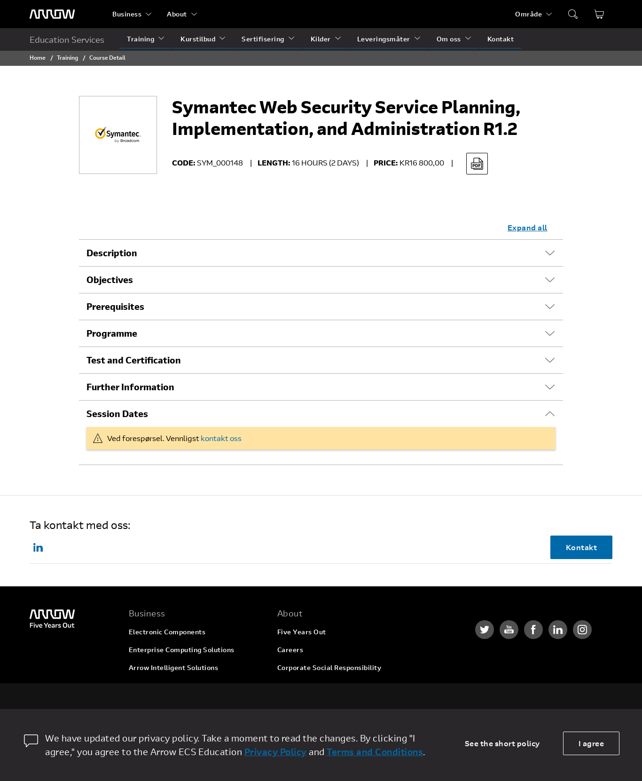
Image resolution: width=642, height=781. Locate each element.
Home (38, 57)
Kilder (321, 38)
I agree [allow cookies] (591, 743)
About (177, 13)
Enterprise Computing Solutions (182, 649)
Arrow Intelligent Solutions (174, 667)
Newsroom (295, 703)
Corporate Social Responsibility (329, 667)
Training (140, 38)
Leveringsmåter (383, 38)
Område (528, 13)
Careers (290, 649)
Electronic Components (167, 631)
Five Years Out (301, 631)
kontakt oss (221, 438)
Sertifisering (263, 38)
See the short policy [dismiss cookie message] (502, 743)
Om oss (449, 38)
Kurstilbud (197, 38)
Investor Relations (307, 685)
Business (126, 13)
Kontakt (500, 38)
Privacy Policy (275, 751)
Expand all (528, 227)
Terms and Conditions (375, 751)
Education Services (67, 39)
